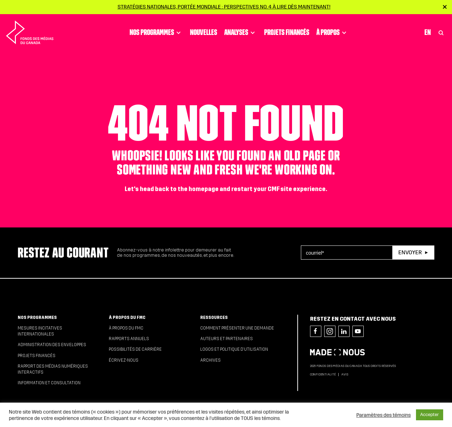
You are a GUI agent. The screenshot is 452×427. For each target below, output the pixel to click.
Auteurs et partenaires (226, 338)
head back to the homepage (179, 189)
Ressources (214, 317)
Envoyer (410, 252)
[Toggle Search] (441, 32)
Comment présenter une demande (237, 328)
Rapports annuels (129, 338)
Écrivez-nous (123, 360)
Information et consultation (49, 382)
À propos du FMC (127, 317)
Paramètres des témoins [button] (383, 415)
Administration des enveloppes (52, 344)
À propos (332, 32)
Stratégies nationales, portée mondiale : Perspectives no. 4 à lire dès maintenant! (224, 7)
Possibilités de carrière (135, 349)
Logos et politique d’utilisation (234, 349)
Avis (344, 374)
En (427, 32)
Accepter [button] (429, 414)
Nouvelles (203, 32)
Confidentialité (323, 374)
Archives (210, 360)
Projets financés (286, 32)
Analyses (240, 32)
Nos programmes (156, 32)
